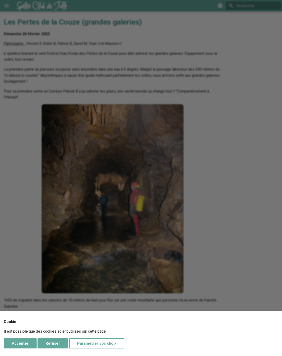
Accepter (20, 343)
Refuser (53, 343)
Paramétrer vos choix (96, 343)
